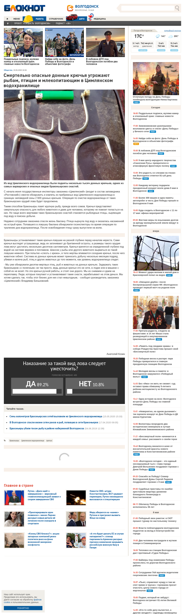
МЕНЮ (16, 18)
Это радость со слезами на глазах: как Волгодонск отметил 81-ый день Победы (154, 176)
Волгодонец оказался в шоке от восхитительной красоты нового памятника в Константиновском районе (154, 449)
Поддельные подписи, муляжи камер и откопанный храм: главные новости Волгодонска (156, 116)
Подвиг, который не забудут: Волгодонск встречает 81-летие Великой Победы (154, 600)
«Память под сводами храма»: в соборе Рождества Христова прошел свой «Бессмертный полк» (155, 349)
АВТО (75, 18)
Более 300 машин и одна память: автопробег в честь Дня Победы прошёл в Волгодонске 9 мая (155, 201)
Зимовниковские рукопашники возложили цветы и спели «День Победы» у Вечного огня (156, 129)
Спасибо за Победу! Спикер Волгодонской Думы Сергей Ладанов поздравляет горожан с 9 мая (153, 479)
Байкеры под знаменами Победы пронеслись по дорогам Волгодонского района (154, 563)
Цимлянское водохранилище (32, 441)
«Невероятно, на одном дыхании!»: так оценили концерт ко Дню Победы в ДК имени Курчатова (155, 414)
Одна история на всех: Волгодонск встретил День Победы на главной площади (154, 402)
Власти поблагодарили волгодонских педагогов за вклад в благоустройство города (156, 531)
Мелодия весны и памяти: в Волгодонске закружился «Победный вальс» (153, 374)
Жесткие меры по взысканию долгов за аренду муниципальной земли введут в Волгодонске (155, 223)
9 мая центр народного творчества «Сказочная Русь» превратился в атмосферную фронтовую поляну (154, 163)
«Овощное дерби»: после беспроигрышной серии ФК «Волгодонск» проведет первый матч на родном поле (155, 285)
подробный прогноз (172, 30)
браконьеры (14, 441)
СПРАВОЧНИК (56, 18)
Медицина (97, 18)
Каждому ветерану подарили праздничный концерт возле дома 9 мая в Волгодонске (155, 188)
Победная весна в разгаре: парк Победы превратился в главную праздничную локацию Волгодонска (153, 361)
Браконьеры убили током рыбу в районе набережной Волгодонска (47, 428)
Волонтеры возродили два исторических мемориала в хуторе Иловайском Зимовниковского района (153, 427)
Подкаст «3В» (63, 23)
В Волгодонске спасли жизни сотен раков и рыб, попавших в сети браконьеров (54, 422)
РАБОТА (33, 18)
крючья (49, 441)
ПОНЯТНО (23, 608)
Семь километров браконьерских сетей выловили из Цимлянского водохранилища (56, 416)
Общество (8, 70)
